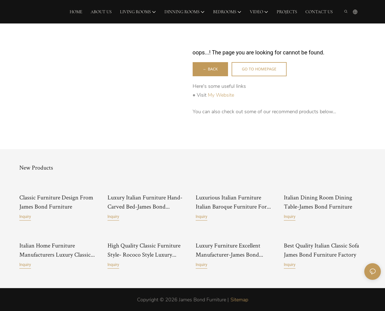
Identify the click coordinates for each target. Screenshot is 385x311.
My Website (221, 95)
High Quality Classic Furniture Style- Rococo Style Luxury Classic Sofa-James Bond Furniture (144, 250)
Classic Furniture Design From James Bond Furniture (56, 196)
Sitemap (239, 299)
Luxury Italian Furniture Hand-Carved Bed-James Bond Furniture (145, 202)
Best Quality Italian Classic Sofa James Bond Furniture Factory (321, 249)
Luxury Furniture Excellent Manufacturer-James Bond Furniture (228, 250)
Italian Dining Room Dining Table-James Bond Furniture (318, 201)
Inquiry (25, 211)
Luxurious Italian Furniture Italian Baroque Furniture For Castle (231, 202)
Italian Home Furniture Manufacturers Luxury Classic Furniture (55, 250)
